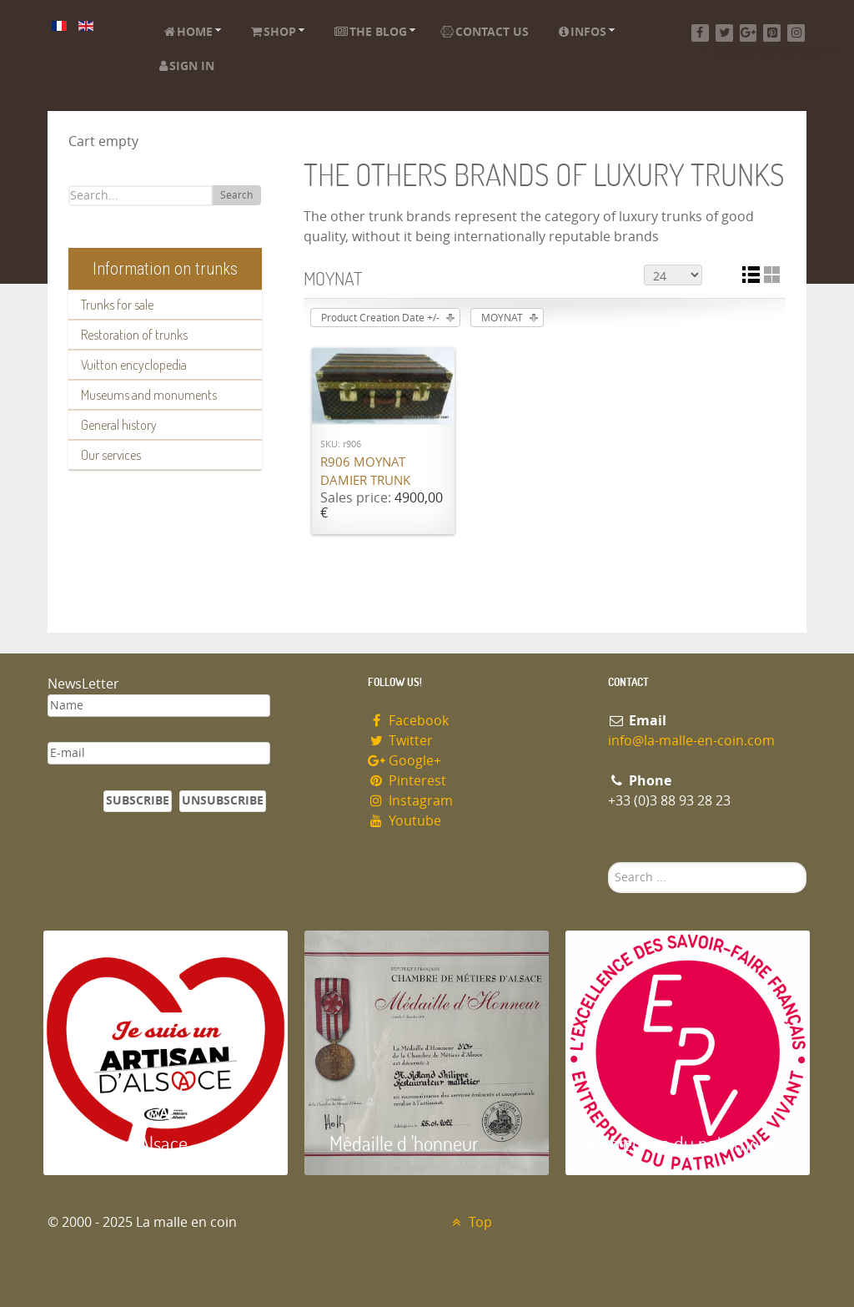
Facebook (408, 721)
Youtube (404, 821)
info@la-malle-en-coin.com (691, 741)
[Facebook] (700, 33)
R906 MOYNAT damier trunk (365, 472)
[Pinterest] (772, 33)
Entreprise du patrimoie (681, 1143)
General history (119, 424)
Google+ (404, 761)
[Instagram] (796, 33)
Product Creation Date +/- (380, 318)
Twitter (400, 741)
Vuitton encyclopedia (134, 364)
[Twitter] (724, 33)
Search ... (608, 862)
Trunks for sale (117, 304)
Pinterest (407, 781)
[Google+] (748, 33)
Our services (111, 455)
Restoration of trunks (134, 334)
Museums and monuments (149, 394)
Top (470, 1222)
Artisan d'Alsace (128, 1143)
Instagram (410, 801)
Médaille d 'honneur (404, 1143)
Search (236, 195)
